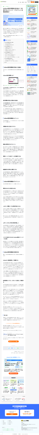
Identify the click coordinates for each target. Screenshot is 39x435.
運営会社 (10, 424)
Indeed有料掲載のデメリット (8, 52)
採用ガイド (19, 351)
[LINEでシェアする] (18, 348)
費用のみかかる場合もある (9, 53)
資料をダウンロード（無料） (13, 341)
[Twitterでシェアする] (9, 348)
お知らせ (29, 2)
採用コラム (26, 2)
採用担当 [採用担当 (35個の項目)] (34, 70)
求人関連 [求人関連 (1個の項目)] (34, 71)
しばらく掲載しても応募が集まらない (10, 54)
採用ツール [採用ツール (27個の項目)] (34, 67)
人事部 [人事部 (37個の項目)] (30, 66)
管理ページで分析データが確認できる (10, 49)
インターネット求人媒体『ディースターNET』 (8, 430)
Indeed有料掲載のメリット (8, 46)
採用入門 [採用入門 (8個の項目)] (32, 70)
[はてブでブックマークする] (15, 348)
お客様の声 (23, 2)
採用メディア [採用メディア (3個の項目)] (28, 70)
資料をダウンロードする (13, 373)
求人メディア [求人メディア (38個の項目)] (31, 71)
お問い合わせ (10, 421)
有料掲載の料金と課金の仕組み (9, 44)
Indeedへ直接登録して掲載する (9, 59)
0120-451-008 (27, 413)
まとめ (5, 62)
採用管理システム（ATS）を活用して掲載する (11, 60)
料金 (18, 2)
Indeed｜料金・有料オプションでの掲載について (12, 85)
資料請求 (12, 414)
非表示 (9, 40)
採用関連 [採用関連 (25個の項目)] (28, 71)
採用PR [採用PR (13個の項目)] (31, 67)
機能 (20, 2)
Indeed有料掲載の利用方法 (8, 58)
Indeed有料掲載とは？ (8, 43)
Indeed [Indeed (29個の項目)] (28, 66)
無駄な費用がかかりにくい (9, 48)
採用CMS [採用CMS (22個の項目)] (28, 67)
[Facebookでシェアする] (12, 348)
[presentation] (1, 433)
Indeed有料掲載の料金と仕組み (8, 42)
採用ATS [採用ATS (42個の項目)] (33, 66)
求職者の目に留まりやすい (9, 47)
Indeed (23, 351)
